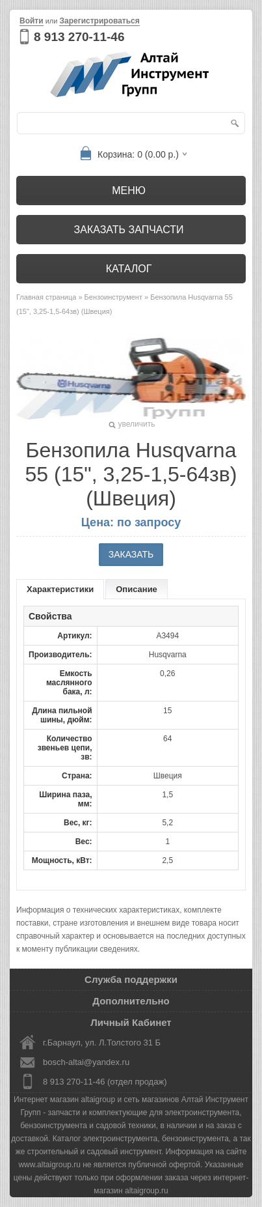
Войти (32, 20)
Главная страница (46, 297)
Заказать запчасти (129, 229)
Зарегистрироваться (99, 20)
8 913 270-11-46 (79, 37)
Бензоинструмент (113, 297)
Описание (136, 589)
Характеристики (60, 589)
